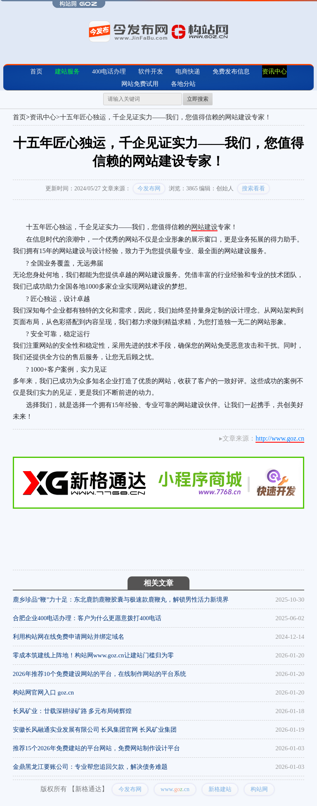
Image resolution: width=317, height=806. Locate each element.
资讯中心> (45, 117)
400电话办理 (109, 71)
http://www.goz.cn (279, 438)
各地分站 (183, 84)
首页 (36, 71)
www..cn (175, 789)
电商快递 (187, 71)
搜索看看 (253, 188)
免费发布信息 (231, 71)
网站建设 (204, 226)
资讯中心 (274, 71)
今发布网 (149, 188)
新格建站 (220, 789)
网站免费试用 (139, 84)
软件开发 (150, 71)
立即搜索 (197, 99)
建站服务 (67, 71)
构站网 (259, 789)
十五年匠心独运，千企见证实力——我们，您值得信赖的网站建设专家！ (165, 117)
